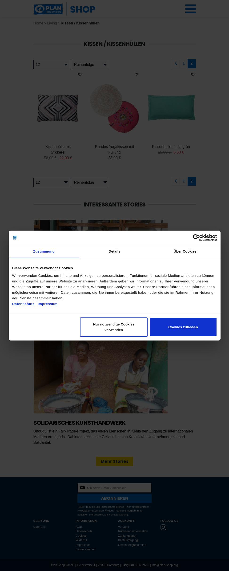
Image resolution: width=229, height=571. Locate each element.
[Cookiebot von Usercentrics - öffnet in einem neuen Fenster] (196, 237)
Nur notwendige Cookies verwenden (113, 327)
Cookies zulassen (183, 327)
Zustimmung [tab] (44, 251)
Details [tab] (115, 251)
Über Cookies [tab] (185, 251)
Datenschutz (23, 303)
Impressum (48, 303)
